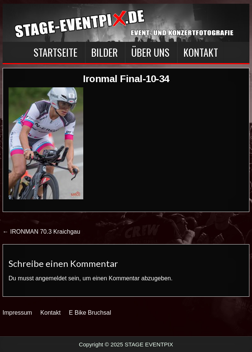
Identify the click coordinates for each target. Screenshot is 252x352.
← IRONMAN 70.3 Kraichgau (41, 231)
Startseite (55, 52)
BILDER (104, 52)
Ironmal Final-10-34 (126, 78)
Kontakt (200, 52)
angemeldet (51, 278)
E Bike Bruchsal (90, 312)
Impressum (17, 312)
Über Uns (150, 52)
